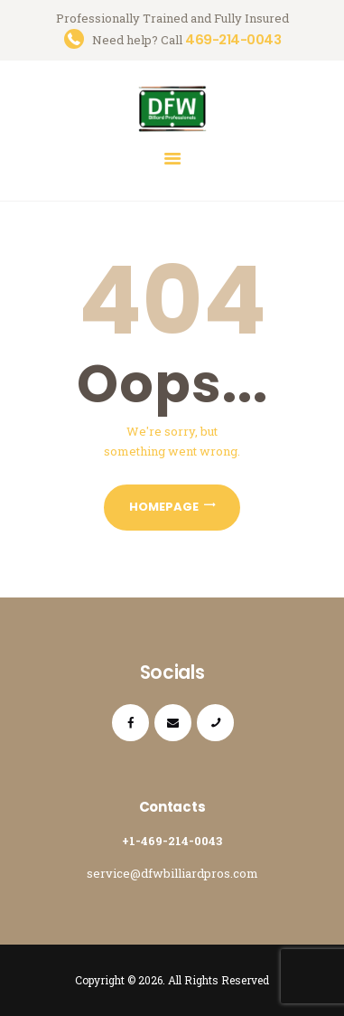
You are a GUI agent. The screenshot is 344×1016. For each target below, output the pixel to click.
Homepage (164, 506)
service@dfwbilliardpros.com (172, 873)
